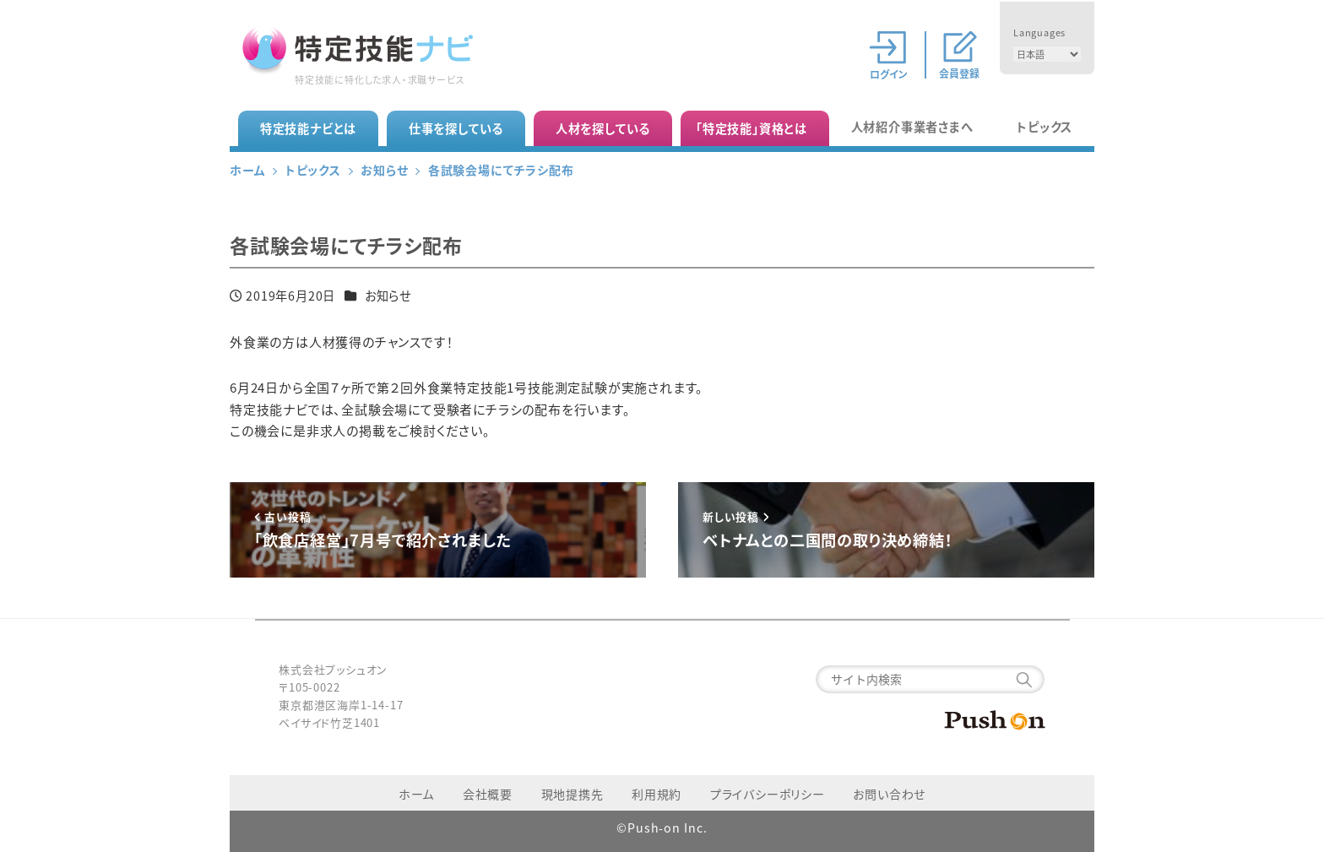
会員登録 (959, 72)
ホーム (416, 793)
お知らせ (388, 295)
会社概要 (488, 793)
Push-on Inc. (667, 827)
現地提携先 (572, 793)
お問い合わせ (889, 793)
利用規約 (656, 793)
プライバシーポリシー (767, 793)
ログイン (889, 73)
